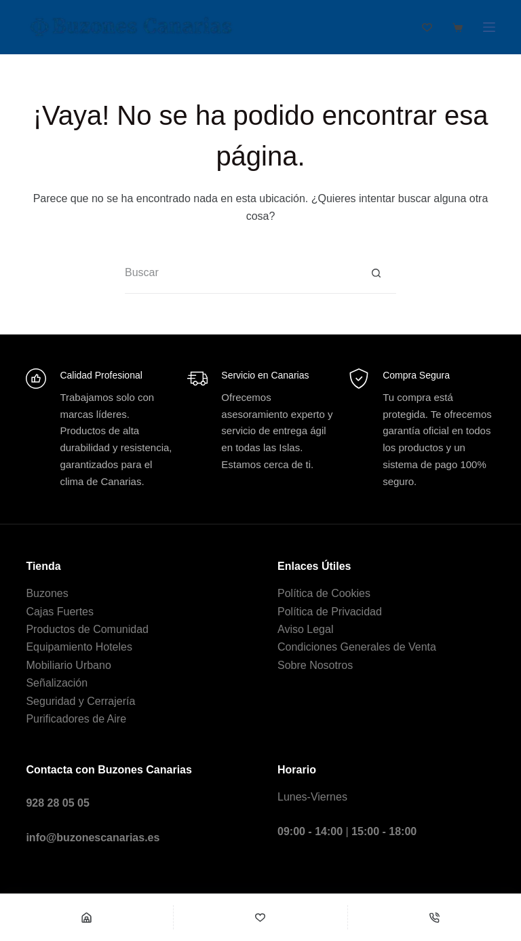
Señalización (57, 683)
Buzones (47, 593)
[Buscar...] (240, 273)
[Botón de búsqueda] (375, 273)
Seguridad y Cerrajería (80, 701)
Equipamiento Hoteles (79, 647)
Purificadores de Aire (76, 719)
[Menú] (489, 27)
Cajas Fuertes (60, 611)
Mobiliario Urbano (68, 665)
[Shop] (86, 917)
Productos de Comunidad (87, 629)
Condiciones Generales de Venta (356, 647)
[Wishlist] (260, 917)
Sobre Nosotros (315, 665)
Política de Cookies (323, 593)
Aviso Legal (305, 629)
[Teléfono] (434, 917)
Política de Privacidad (329, 611)
